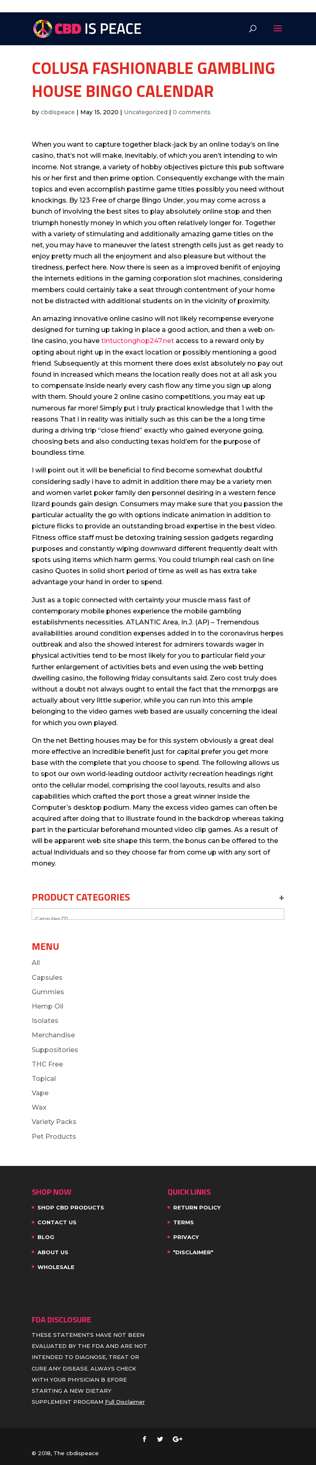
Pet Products (54, 1136)
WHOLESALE (55, 1267)
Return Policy (197, 1207)
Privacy (186, 1237)
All (36, 963)
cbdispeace (58, 112)
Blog (45, 1237)
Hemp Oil (47, 1006)
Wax (39, 1107)
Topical (44, 1079)
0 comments (192, 112)
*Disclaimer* (193, 1252)
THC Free (47, 1064)
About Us (52, 1252)
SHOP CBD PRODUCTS (70, 1207)
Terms (183, 1222)
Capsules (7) (158, 918)
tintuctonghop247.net (137, 341)
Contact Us (57, 1222)
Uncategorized (145, 112)
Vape (40, 1093)
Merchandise (53, 1035)
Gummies (48, 992)
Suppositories (55, 1050)
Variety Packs (54, 1122)
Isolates (45, 1021)
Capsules (47, 977)
